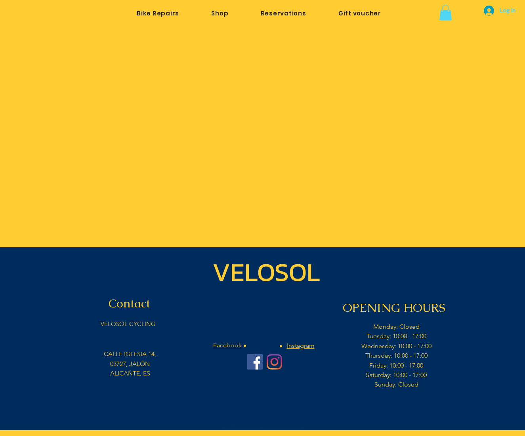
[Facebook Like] (264, 410)
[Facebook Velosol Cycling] (255, 362)
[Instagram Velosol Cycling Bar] (274, 362)
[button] (445, 12)
